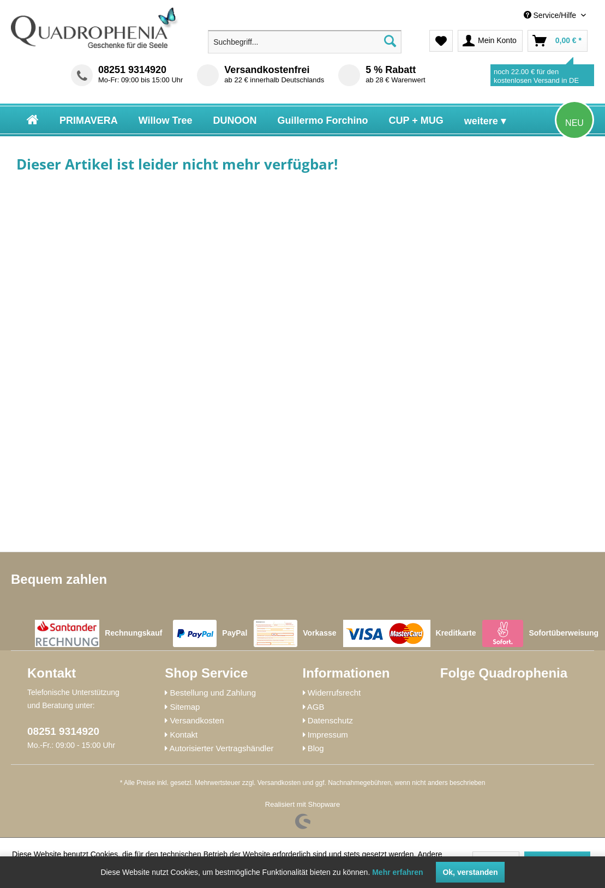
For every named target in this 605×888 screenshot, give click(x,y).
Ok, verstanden (470, 872)
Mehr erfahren (397, 872)
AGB (316, 706)
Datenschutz (330, 720)
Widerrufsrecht (334, 692)
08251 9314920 (132, 69)
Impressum (328, 734)
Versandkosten (197, 720)
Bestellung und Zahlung (213, 692)
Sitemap (185, 706)
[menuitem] (507, 15)
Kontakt (183, 734)
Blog (316, 748)
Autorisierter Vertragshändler (222, 748)
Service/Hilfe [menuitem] (551, 15)
